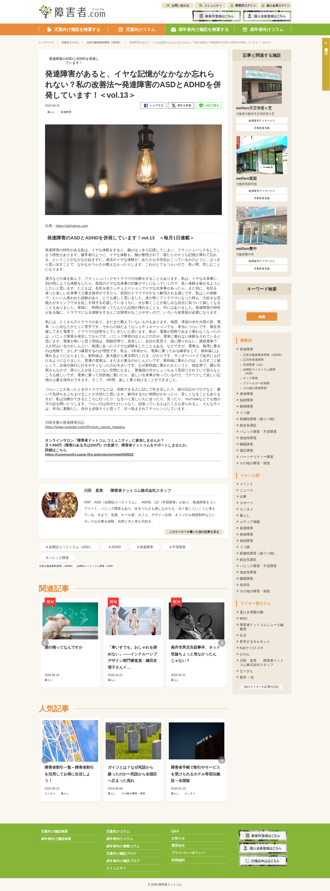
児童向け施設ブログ (121, 853)
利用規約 (178, 860)
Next (222, 642)
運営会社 (178, 845)
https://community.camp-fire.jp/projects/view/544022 (89, 455)
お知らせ (178, 838)
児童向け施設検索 (54, 831)
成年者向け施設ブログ (123, 861)
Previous (45, 642)
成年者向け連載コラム (123, 846)
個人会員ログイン (278, 5)
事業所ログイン (245, 5)
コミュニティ (213, 5)
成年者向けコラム (119, 839)
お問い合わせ (180, 5)
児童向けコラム (118, 831)
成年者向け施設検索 (56, 839)
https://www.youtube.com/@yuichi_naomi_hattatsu (85, 427)
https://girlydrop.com (72, 226)
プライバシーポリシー (188, 853)
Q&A (175, 831)
